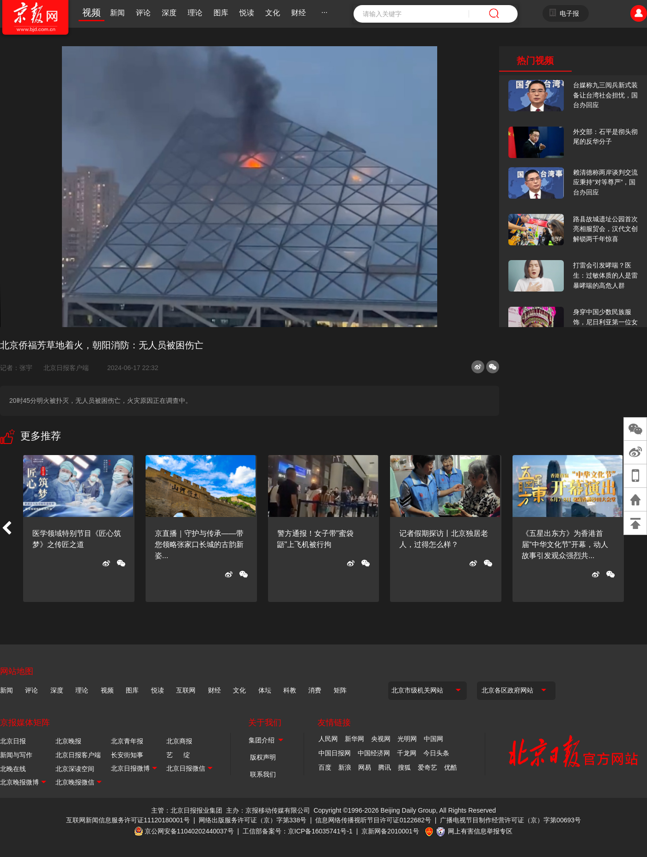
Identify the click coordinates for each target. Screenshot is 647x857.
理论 (195, 13)
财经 (298, 13)
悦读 (246, 13)
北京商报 (179, 741)
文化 (272, 13)
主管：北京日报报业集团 (186, 810)
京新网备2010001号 (390, 831)
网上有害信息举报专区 (480, 831)
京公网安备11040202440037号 (189, 831)
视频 (91, 12)
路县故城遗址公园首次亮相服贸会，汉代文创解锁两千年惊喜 (605, 229)
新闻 (117, 13)
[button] (6, 528)
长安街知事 (127, 755)
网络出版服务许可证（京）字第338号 (252, 820)
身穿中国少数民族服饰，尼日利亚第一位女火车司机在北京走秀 (605, 321)
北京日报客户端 (66, 367)
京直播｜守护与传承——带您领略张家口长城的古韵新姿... (199, 544)
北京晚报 (68, 741)
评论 (143, 13)
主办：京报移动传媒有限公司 (268, 810)
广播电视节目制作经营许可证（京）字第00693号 (510, 820)
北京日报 (13, 741)
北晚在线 (13, 768)
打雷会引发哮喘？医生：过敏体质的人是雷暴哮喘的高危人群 (605, 275)
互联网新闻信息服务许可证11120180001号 (128, 820)
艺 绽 (178, 755)
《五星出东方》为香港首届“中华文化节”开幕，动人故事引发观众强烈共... (565, 544)
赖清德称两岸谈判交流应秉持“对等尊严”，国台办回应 (605, 182)
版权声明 (263, 757)
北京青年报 (127, 741)
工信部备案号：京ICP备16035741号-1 (298, 831)
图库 (221, 13)
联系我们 (263, 774)
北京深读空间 (74, 768)
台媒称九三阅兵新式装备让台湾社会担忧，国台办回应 (605, 95)
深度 (169, 13)
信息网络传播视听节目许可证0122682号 (373, 820)
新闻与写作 (16, 755)
